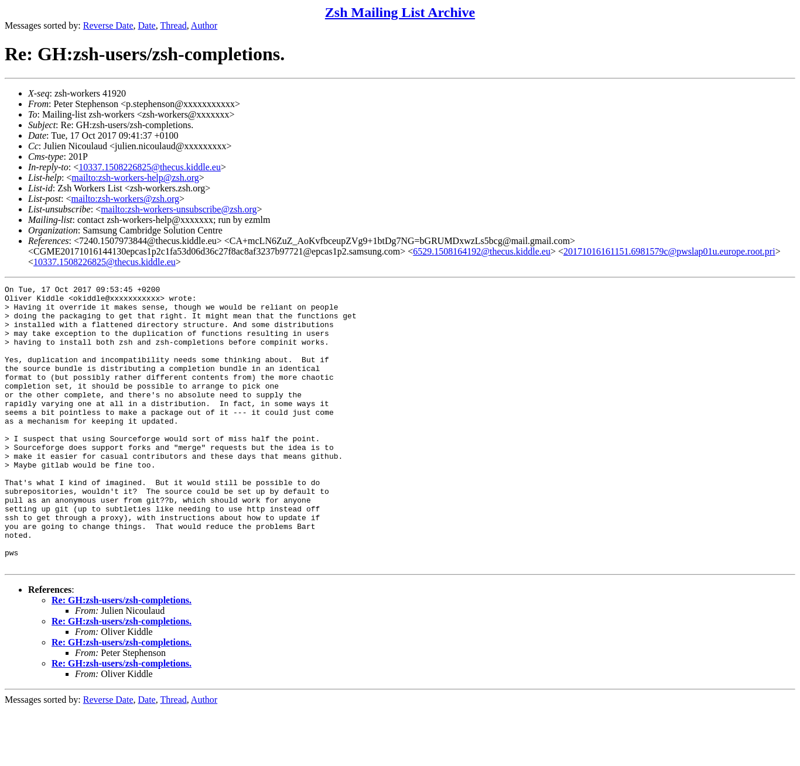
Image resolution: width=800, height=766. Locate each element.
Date (147, 25)
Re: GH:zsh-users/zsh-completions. (122, 656)
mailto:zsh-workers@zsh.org (125, 199)
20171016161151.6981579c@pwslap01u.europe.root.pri (669, 251)
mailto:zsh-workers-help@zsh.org (135, 178)
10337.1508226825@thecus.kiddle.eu (149, 167)
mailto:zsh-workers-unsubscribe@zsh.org (179, 209)
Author (204, 25)
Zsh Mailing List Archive (400, 12)
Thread (173, 25)
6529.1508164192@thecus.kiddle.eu (482, 251)
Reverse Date (108, 25)
